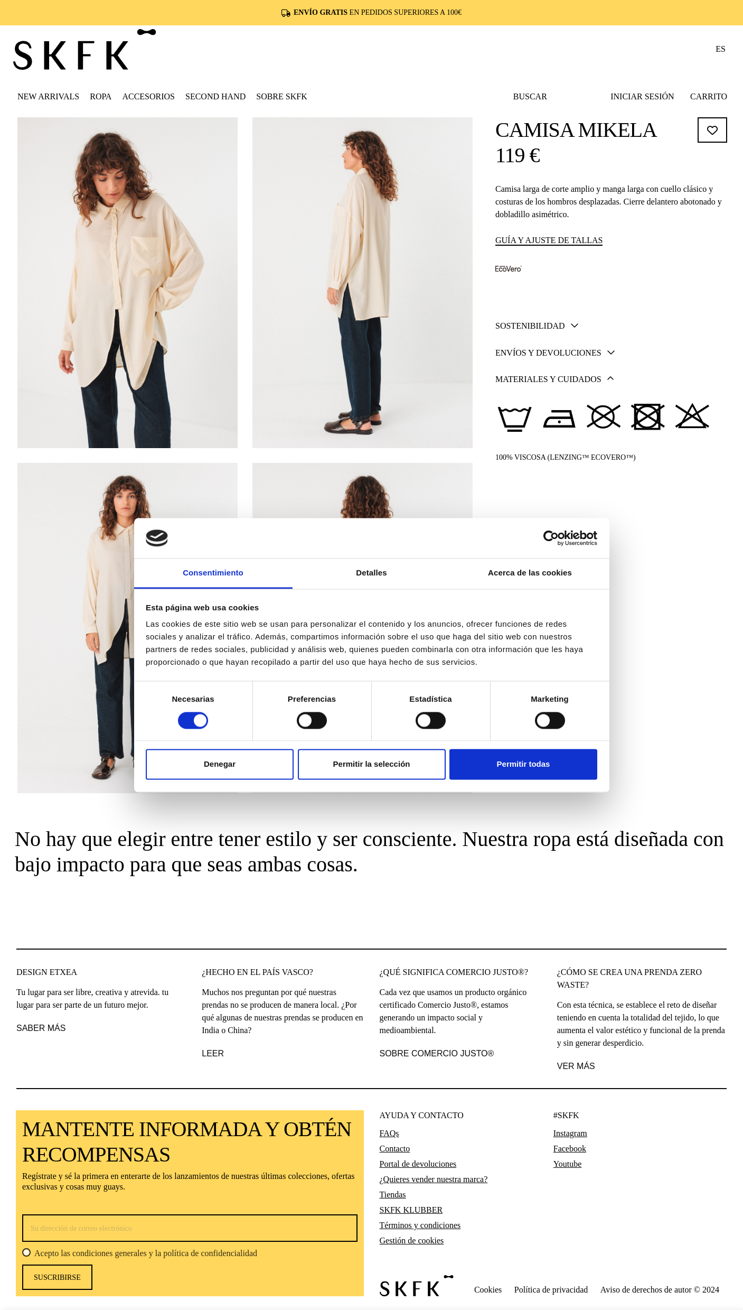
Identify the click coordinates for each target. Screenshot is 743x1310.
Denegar (220, 764)
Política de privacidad (551, 1289)
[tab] (611, 446)
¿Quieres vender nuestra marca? (434, 1179)
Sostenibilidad (537, 446)
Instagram (570, 1133)
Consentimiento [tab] (213, 573)
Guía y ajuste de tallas (549, 240)
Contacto (395, 1148)
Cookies (488, 1289)
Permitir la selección (371, 764)
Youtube (567, 1163)
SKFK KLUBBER (411, 1209)
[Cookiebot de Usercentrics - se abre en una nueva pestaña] (551, 538)
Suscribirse (57, 1277)
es (721, 48)
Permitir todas (523, 764)
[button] (100, 96)
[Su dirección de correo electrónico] (189, 1228)
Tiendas (393, 1194)
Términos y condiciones (420, 1225)
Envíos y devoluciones (555, 473)
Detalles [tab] (371, 573)
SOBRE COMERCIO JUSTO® (437, 1053)
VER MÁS (576, 1066)
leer (213, 1053)
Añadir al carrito (612, 391)
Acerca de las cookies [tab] (530, 573)
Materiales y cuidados (554, 499)
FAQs (389, 1133)
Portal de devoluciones (418, 1163)
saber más (40, 1028)
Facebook (569, 1148)
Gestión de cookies (412, 1240)
